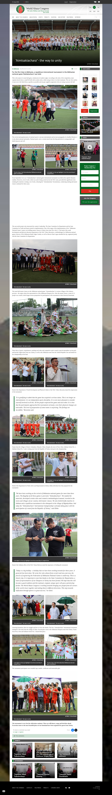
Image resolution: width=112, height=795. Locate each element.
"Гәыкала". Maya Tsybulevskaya (86, 157)
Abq (94, 11)
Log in (66, 2)
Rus (90, 7)
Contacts (29, 788)
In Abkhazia (15, 69)
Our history (61, 17)
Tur (98, 7)
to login (15, 732)
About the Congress (22, 17)
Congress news (55, 788)
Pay (90, 191)
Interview (77, 17)
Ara (98, 11)
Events (41, 17)
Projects (46, 17)
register (21, 732)
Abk (90, 11)
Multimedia (70, 17)
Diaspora (53, 17)
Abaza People (33, 17)
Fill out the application (89, 202)
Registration (73, 2)
